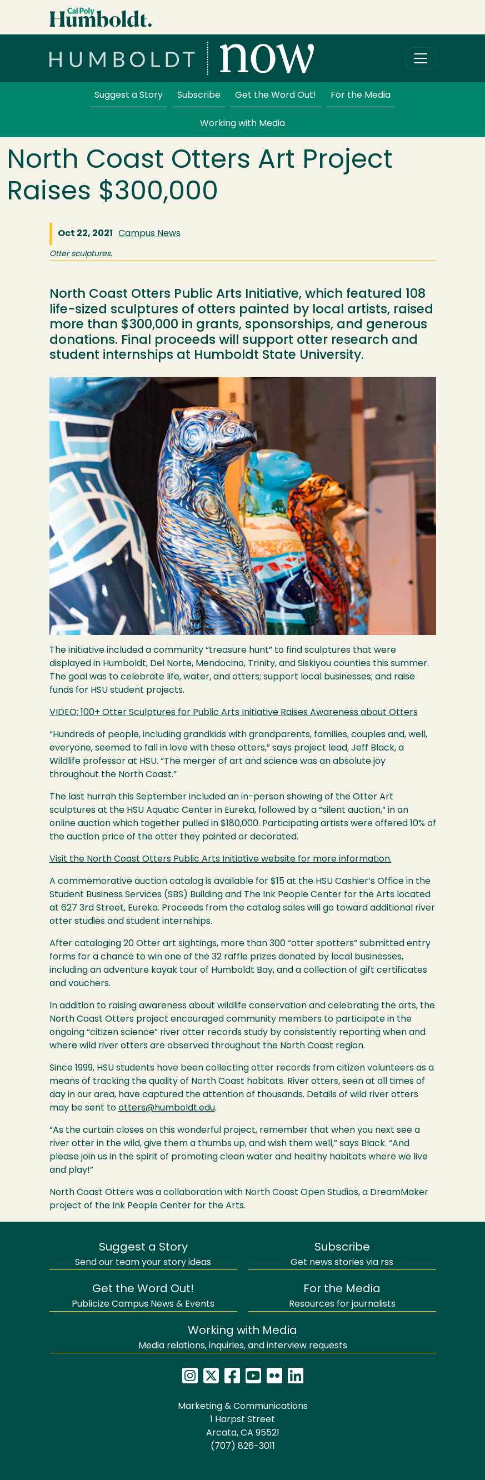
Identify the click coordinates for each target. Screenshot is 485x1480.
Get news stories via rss (342, 1254)
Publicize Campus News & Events (143, 1296)
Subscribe (199, 95)
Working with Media (242, 123)
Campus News (149, 233)
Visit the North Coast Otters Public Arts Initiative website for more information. (220, 859)
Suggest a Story (128, 95)
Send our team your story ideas (143, 1254)
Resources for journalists (342, 1296)
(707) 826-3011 (243, 1446)
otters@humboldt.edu (166, 1108)
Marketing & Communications (243, 1406)
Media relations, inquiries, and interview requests (242, 1338)
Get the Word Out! (275, 95)
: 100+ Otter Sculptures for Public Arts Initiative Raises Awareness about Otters (233, 712)
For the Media (361, 95)
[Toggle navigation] (420, 58)
